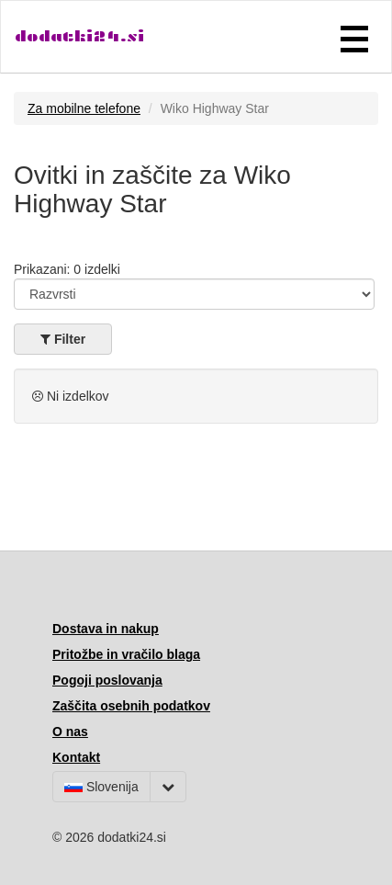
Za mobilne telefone (84, 108)
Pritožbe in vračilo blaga (126, 654)
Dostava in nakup (105, 628)
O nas (70, 731)
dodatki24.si (79, 36)
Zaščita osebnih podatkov (131, 705)
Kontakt (76, 757)
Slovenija (101, 786)
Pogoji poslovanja (107, 680)
